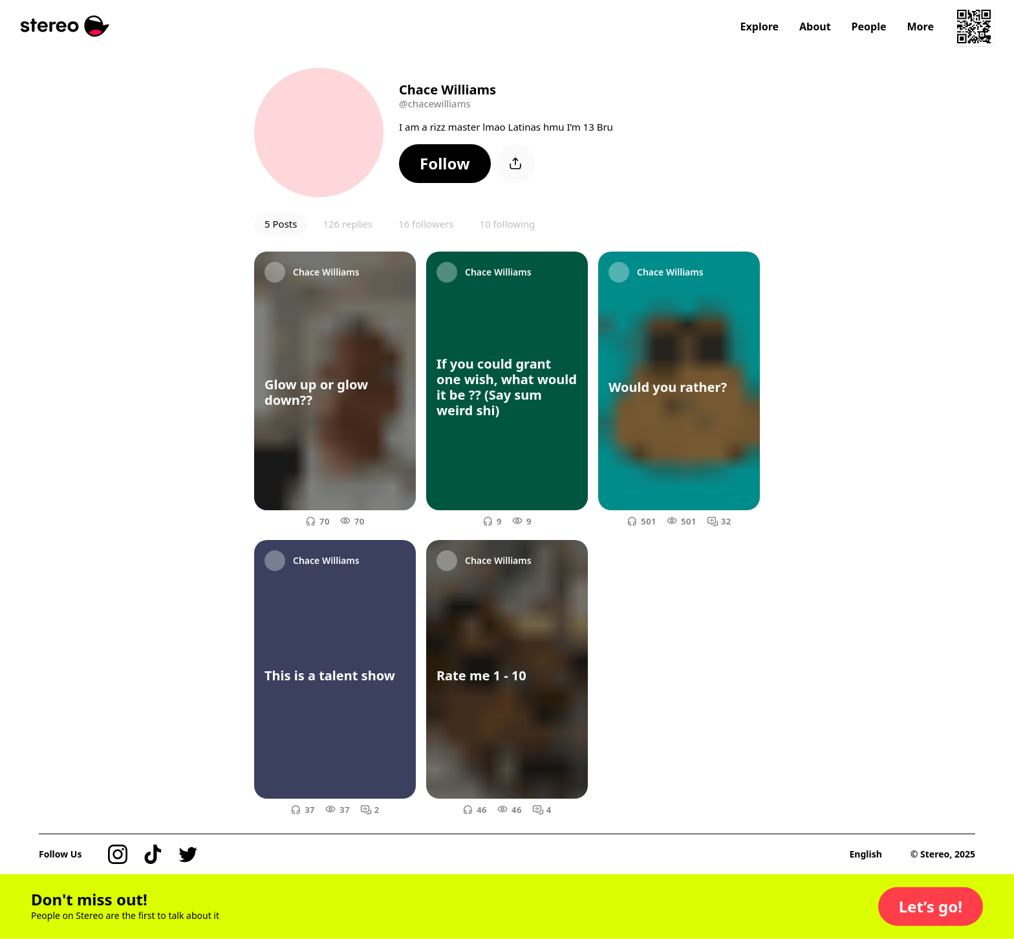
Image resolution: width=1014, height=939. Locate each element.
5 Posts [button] (280, 223)
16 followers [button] (425, 223)
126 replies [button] (347, 223)
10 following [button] (507, 223)
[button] (445, 163)
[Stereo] (65, 26)
